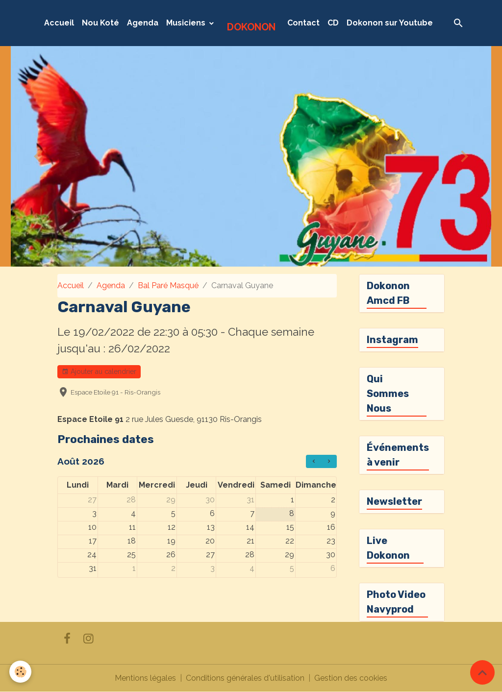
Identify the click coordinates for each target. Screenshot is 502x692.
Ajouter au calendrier (99, 372)
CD (333, 22)
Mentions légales (145, 678)
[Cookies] (21, 672)
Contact (303, 22)
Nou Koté (100, 22)
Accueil (59, 22)
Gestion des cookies (350, 678)
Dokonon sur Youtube (390, 22)
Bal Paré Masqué (168, 285)
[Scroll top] (482, 672)
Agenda (142, 22)
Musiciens (186, 22)
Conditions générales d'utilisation (245, 678)
